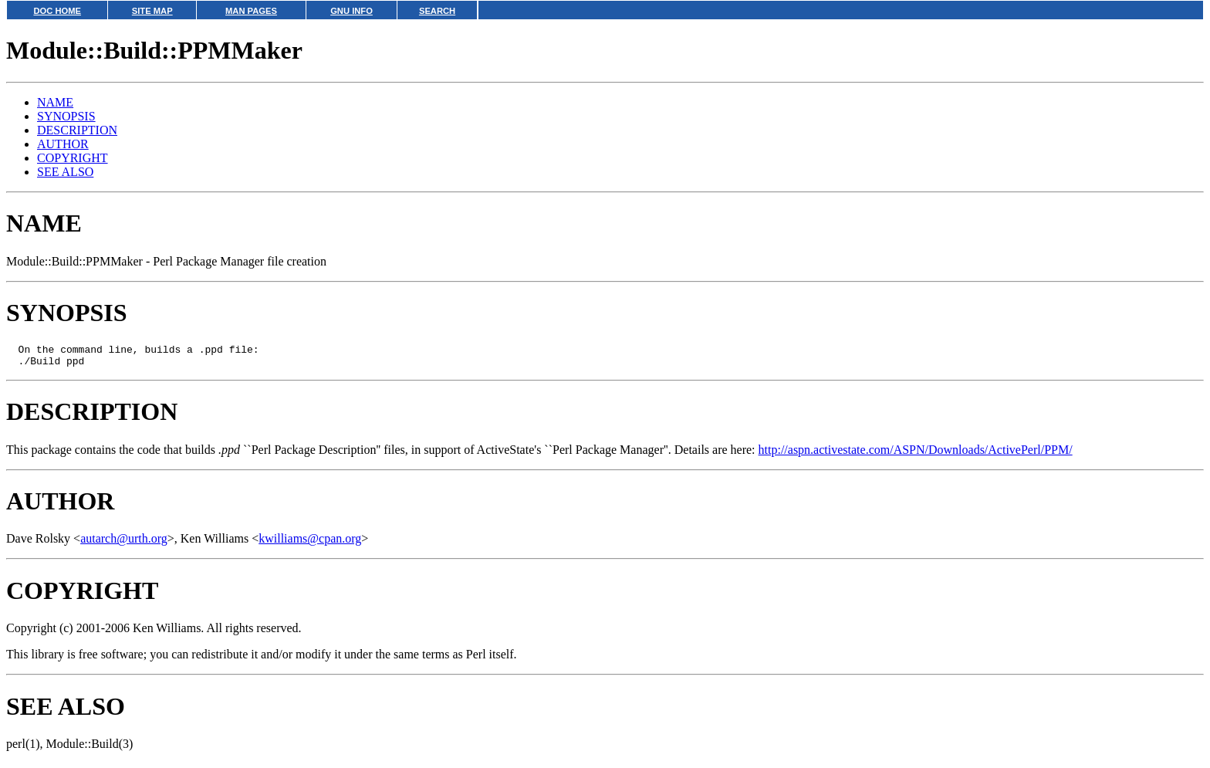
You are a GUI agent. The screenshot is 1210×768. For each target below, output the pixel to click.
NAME (55, 102)
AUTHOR (63, 144)
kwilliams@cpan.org (310, 543)
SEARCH (437, 10)
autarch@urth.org (123, 543)
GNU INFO (351, 10)
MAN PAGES (251, 10)
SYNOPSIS (66, 116)
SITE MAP (152, 10)
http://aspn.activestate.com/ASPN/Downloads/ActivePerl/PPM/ (916, 454)
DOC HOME (57, 10)
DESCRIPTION (77, 130)
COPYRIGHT (72, 157)
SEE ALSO (65, 171)
